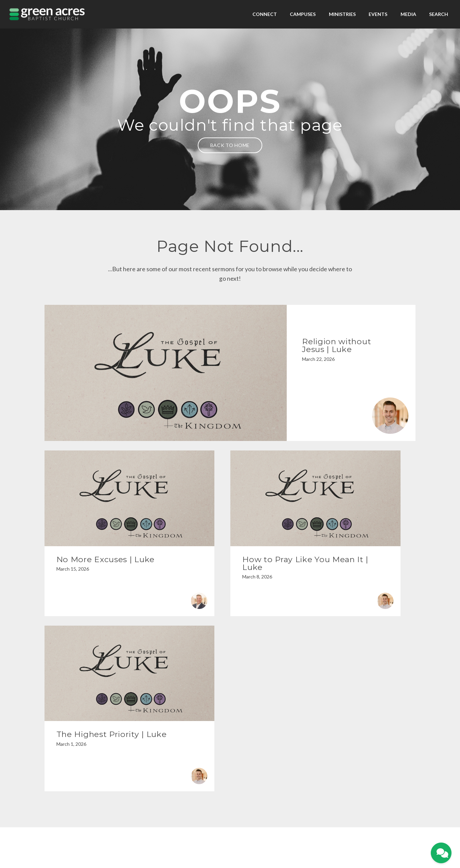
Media (408, 14)
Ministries (342, 14)
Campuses (303, 14)
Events (378, 14)
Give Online (375, 757)
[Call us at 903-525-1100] (181, 729)
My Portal (223, 832)
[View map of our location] (278, 729)
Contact (251, 832)
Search (438, 14)
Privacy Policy (230, 823)
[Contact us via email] (84, 729)
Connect (264, 14)
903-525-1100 (181, 757)
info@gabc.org (85, 757)
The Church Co (230, 842)
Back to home (230, 145)
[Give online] (375, 729)
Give (238, 832)
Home (207, 832)
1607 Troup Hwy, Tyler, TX (278, 757)
